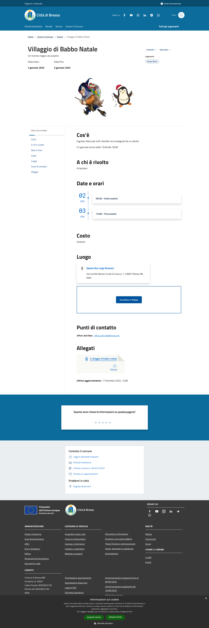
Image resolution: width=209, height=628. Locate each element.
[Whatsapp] (157, 15)
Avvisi (148, 544)
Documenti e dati (32, 563)
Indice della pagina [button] (39, 130)
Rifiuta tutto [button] (115, 617)
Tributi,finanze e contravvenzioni (120, 543)
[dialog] (104, 612)
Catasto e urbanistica (74, 548)
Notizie (148, 534)
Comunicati (150, 539)
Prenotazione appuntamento (78, 578)
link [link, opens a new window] (130, 611)
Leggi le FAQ (70, 587)
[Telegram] (150, 15)
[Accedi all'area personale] (171, 3)
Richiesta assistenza (74, 592)
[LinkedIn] (143, 15)
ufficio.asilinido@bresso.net (107, 335)
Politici (28, 553)
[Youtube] (130, 15)
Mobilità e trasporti (74, 553)
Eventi (60, 36)
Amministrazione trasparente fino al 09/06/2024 (122, 579)
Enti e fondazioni (32, 548)
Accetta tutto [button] (94, 617)
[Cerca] (181, 15)
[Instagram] (136, 15)
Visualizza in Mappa (129, 299)
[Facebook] (123, 15)
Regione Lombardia (33, 3)
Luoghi (148, 557)
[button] (104, 623)
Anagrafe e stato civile (75, 534)
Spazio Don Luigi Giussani (100, 268)
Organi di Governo (33, 534)
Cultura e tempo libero (75, 539)
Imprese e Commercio (75, 544)
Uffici (27, 544)
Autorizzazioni (111, 553)
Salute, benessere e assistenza (119, 548)
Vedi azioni (166, 49)
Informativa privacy (114, 595)
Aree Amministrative (34, 539)
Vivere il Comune (45, 36)
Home (30, 36)
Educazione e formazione (116, 534)
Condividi (151, 49)
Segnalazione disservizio (76, 582)
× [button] (206, 598)
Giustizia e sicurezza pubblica (118, 539)
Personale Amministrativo (37, 558)
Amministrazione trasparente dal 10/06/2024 (120, 588)
